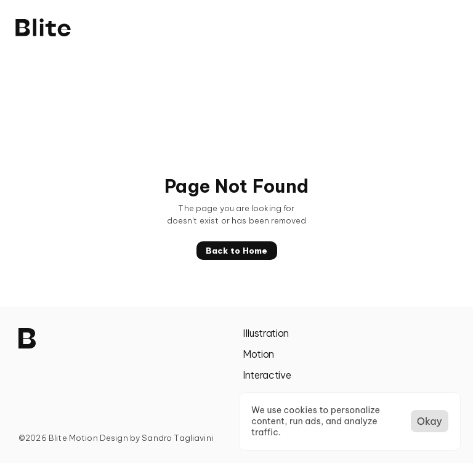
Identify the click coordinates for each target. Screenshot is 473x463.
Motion (258, 354)
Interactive (267, 375)
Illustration (266, 333)
